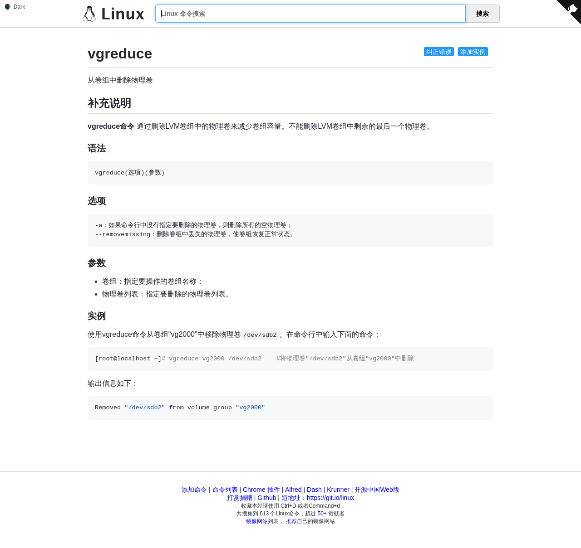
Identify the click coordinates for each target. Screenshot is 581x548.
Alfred (293, 489)
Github (266, 497)
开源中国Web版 (377, 489)
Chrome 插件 (261, 489)
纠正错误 (439, 51)
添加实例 (473, 51)
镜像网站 (257, 521)
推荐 (291, 521)
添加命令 (194, 489)
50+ (322, 513)
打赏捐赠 (239, 497)
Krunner (338, 489)
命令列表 (225, 489)
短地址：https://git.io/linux (317, 497)
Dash (314, 489)
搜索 (482, 13)
